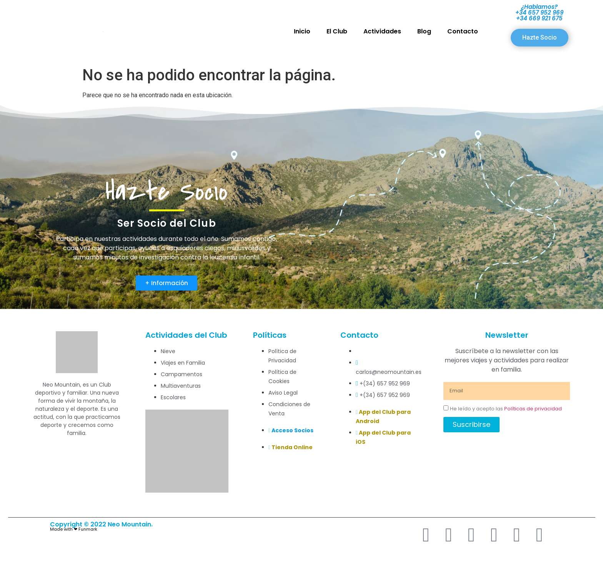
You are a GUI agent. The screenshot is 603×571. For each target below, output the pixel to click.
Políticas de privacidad (533, 408)
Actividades (382, 31)
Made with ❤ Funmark (73, 529)
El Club (336, 31)
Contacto (462, 31)
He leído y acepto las (506, 408)
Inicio (302, 31)
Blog (424, 31)
